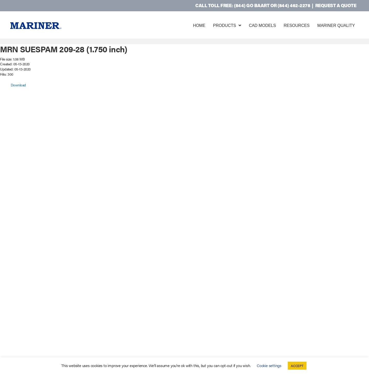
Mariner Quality (336, 25)
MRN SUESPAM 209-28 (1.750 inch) (63, 49)
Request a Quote (335, 5)
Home (199, 25)
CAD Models (262, 25)
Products (224, 25)
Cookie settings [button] (269, 365)
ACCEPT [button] (297, 365)
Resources (297, 25)
